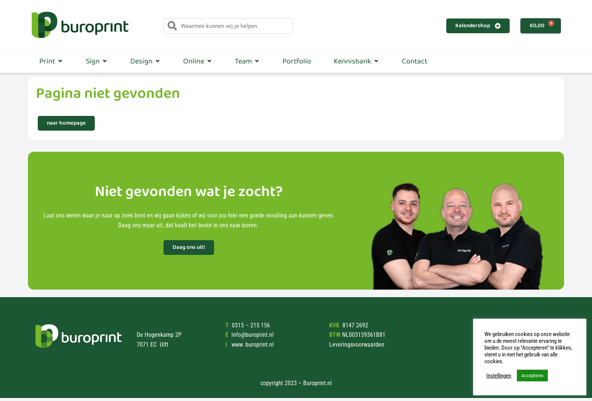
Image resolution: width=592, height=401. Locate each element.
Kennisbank (356, 61)
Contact (414, 61)
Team (247, 61)
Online (197, 61)
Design (145, 61)
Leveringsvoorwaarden (356, 344)
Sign (97, 61)
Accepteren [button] (532, 375)
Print (51, 61)
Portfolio (296, 61)
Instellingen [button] (498, 375)
